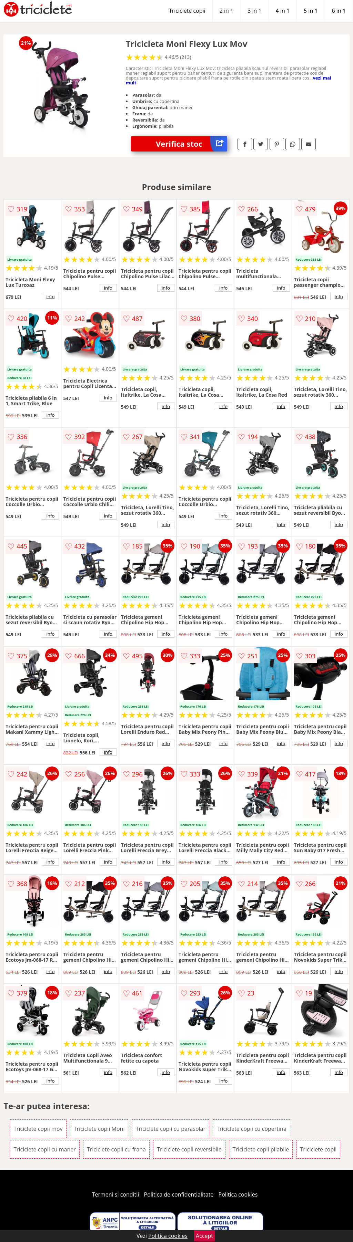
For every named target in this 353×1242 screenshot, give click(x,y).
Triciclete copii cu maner (44, 1149)
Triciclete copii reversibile (189, 1149)
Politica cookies (238, 1194)
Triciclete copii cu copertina (251, 1129)
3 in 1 (254, 10)
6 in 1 (339, 10)
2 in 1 (226, 10)
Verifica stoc (191, 144)
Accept (204, 1236)
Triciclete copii (187, 10)
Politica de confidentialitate (179, 1194)
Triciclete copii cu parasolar (170, 1129)
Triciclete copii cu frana (116, 1149)
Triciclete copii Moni (99, 1129)
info (50, 296)
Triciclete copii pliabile (261, 1149)
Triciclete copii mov (37, 1129)
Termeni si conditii (115, 1194)
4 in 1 (283, 10)
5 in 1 (310, 10)
